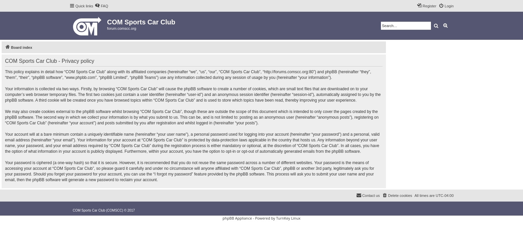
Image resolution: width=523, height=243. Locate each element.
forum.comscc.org (121, 28)
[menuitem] (101, 6)
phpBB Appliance (237, 218)
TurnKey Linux (288, 218)
